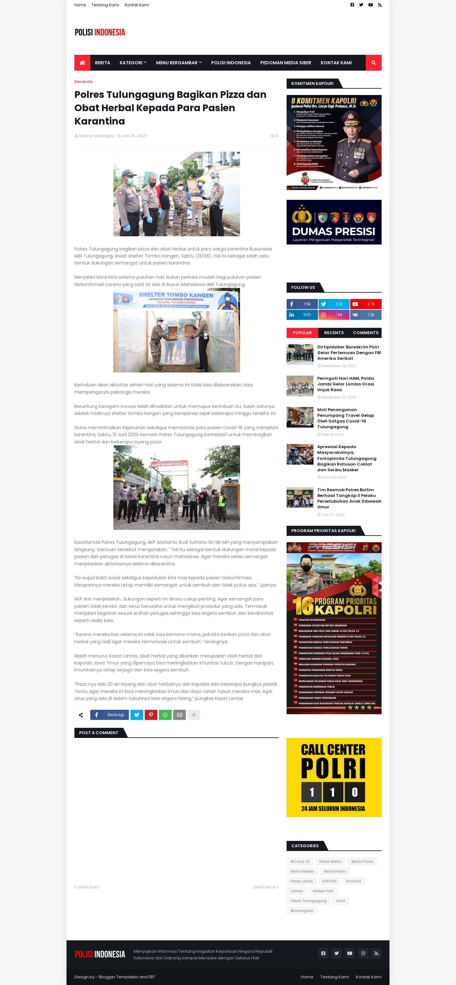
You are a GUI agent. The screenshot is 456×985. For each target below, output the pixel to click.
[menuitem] (82, 63)
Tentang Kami (105, 5)
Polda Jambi (302, 881)
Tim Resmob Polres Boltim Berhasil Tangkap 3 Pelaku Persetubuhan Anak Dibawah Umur (349, 498)
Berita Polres (362, 861)
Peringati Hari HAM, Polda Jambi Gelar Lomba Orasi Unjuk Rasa (345, 384)
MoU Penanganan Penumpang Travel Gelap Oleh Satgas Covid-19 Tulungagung (345, 418)
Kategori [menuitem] (131, 63)
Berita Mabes (302, 871)
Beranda (83, 82)
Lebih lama (264, 887)
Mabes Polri (323, 890)
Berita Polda (334, 871)
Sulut (340, 900)
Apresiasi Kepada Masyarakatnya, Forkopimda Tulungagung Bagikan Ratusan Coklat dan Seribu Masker (347, 458)
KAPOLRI (330, 881)
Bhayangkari (302, 910)
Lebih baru (88, 887)
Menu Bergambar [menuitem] (177, 63)
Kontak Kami (137, 5)
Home (80, 5)
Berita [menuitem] (102, 63)
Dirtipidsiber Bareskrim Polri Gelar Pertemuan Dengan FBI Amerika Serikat (349, 352)
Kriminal (353, 881)
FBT (152, 977)
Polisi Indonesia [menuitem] (231, 63)
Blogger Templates (118, 977)
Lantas (297, 890)
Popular (302, 333)
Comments (366, 333)
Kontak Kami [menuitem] (336, 63)
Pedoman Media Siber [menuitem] (285, 63)
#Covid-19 (300, 861)
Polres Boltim (330, 861)
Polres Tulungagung (308, 900)
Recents (334, 333)
